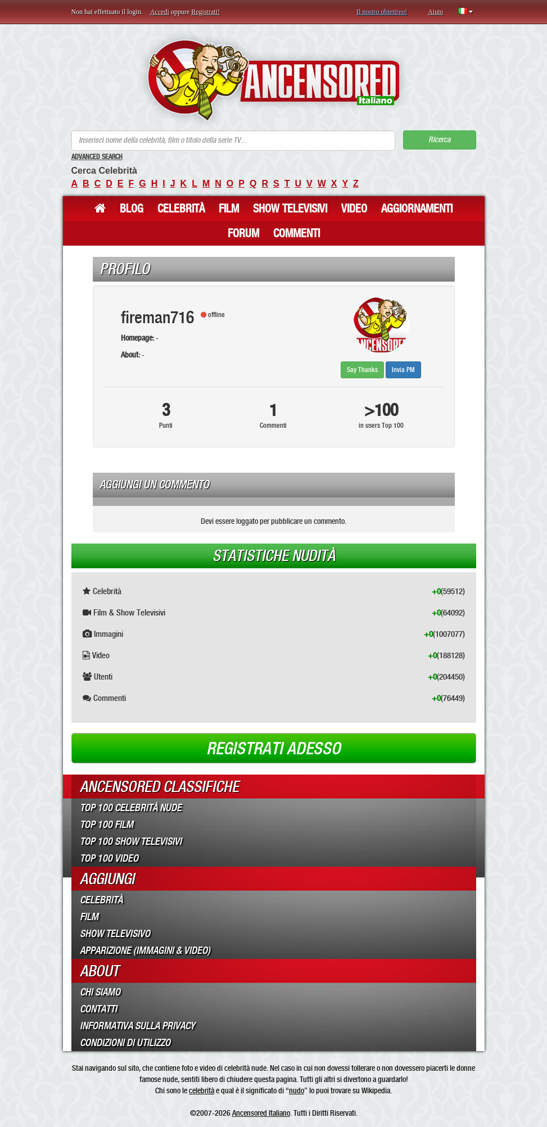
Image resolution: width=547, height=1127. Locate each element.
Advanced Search (97, 157)
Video (354, 208)
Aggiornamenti (417, 208)
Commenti (296, 233)
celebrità (201, 1090)
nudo (296, 1090)
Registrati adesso (273, 748)
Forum (243, 233)
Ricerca (439, 139)
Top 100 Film (106, 824)
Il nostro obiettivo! (381, 12)
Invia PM (403, 370)
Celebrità (181, 208)
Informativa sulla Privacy (137, 1026)
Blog (131, 208)
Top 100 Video (109, 858)
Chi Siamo (100, 992)
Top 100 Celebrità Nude (131, 808)
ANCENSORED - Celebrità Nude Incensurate (273, 80)
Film (229, 208)
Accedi (159, 12)
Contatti (98, 1009)
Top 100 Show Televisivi (131, 841)
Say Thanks (362, 370)
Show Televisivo (115, 933)
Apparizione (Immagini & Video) (145, 950)
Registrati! (205, 12)
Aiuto (435, 12)
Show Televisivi (290, 208)
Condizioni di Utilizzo (125, 1043)
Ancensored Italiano (261, 1112)
